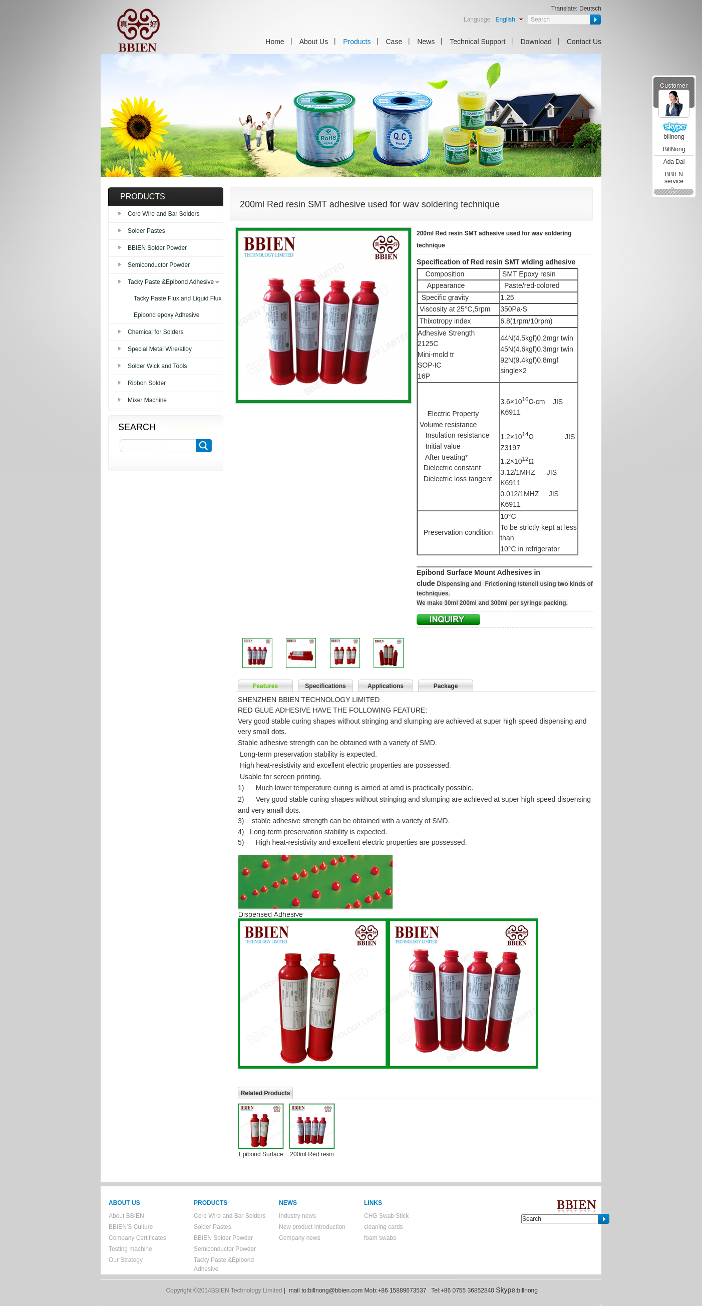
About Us (313, 42)
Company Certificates (137, 1237)
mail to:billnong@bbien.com (326, 1290)
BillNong (674, 149)
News (426, 42)
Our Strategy (126, 1259)
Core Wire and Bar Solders (163, 213)
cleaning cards (383, 1226)
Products (357, 42)
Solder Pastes (146, 230)
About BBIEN (126, 1215)
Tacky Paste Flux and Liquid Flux (177, 298)
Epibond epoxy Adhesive (166, 314)
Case (394, 42)
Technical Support (477, 42)
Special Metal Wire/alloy (160, 349)
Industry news (297, 1215)
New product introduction (312, 1226)
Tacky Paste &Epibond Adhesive (171, 281)
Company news (299, 1237)
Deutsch (590, 8)
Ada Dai (674, 161)
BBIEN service (673, 178)
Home (274, 42)
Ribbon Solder (147, 383)
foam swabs (380, 1237)
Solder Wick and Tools (157, 366)
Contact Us (584, 42)
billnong (673, 136)
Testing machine (130, 1248)
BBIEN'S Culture (131, 1226)
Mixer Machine (147, 400)
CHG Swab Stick (386, 1215)
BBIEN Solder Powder (157, 247)
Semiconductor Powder (159, 264)
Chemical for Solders (155, 332)
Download (535, 42)
